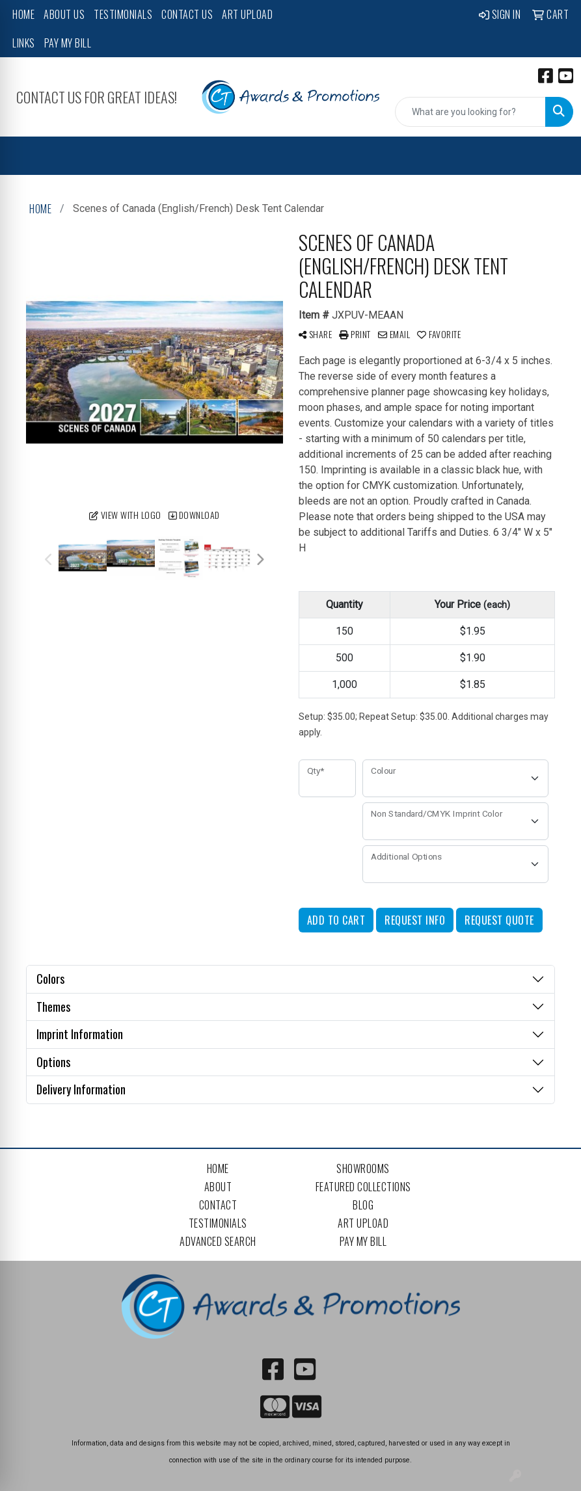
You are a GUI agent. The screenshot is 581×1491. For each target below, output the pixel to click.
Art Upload (247, 14)
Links (23, 43)
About (218, 1186)
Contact (218, 1205)
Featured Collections (363, 1186)
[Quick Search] (470, 112)
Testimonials (123, 14)
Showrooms (363, 1168)
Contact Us (187, 14)
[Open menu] (555, 156)
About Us (64, 14)
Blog (363, 1205)
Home (23, 14)
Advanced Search (218, 1241)
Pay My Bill (68, 43)
